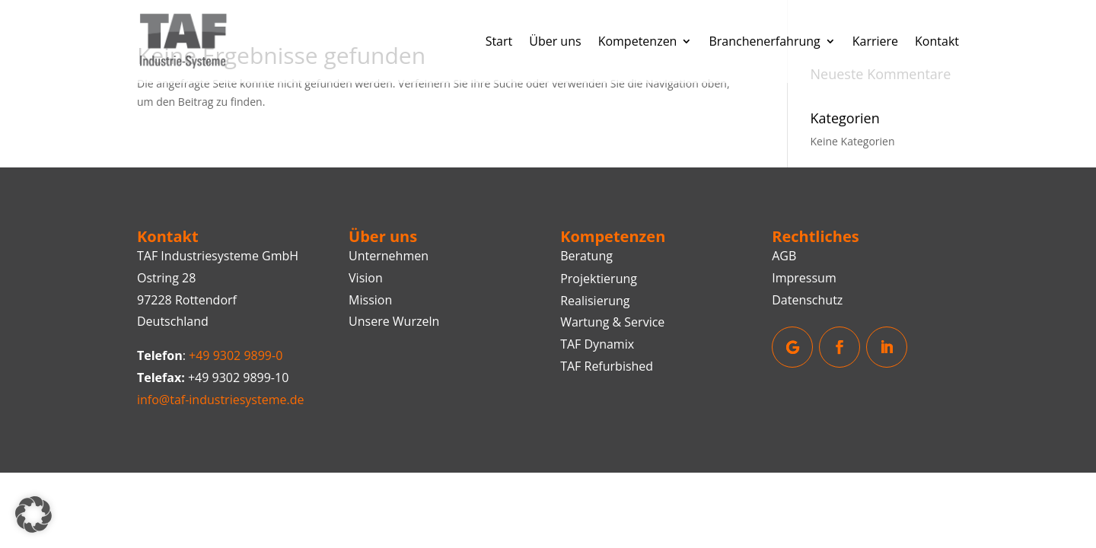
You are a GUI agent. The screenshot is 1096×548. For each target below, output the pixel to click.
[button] (33, 514)
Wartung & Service (612, 322)
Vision (366, 277)
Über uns (555, 41)
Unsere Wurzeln (394, 321)
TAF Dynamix (597, 344)
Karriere (875, 41)
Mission (370, 300)
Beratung (586, 255)
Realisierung (594, 300)
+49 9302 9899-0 (235, 355)
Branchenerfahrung (764, 41)
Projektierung (598, 278)
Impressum (804, 277)
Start (499, 41)
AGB (784, 255)
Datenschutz (807, 300)
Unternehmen (389, 255)
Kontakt (937, 41)
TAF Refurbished (606, 366)
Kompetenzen (637, 41)
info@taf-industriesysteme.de (220, 399)
